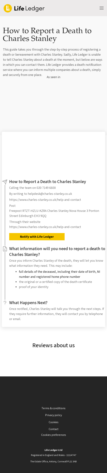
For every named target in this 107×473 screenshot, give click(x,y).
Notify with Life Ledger (37, 237)
